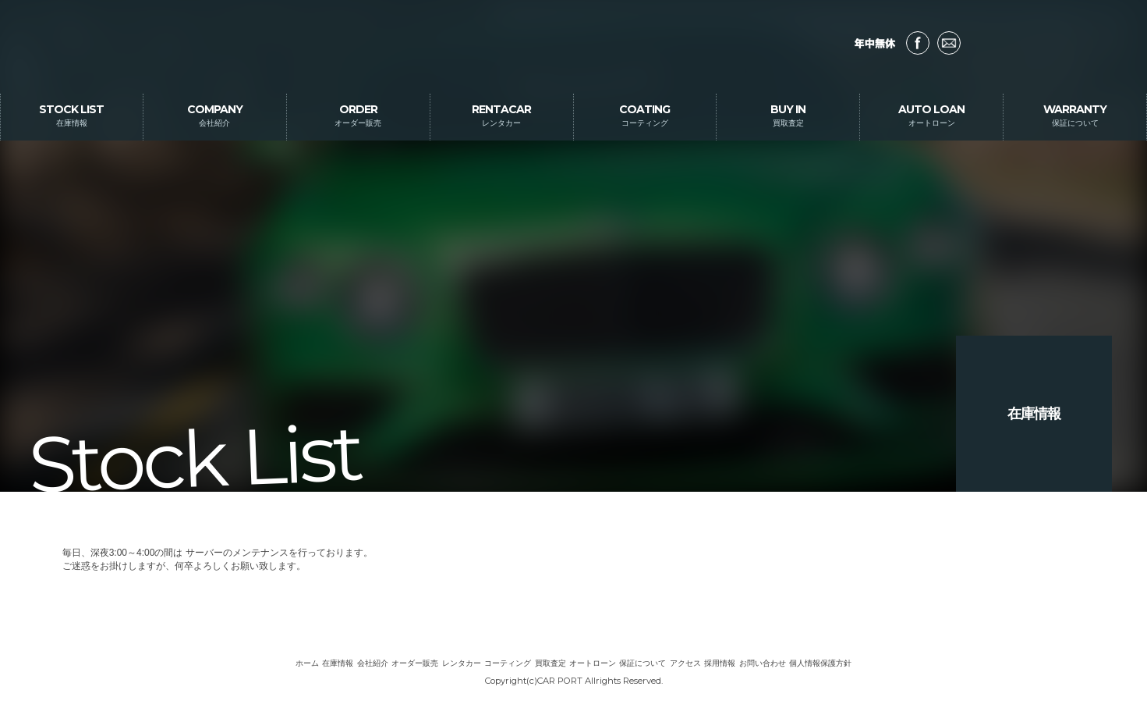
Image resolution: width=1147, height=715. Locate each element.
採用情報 (719, 663)
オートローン (592, 663)
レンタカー (461, 663)
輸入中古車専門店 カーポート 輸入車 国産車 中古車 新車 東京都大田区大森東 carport (573, 47)
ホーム (307, 663)
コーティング (507, 663)
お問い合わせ (949, 43)
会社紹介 (372, 663)
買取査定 (550, 663)
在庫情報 (337, 663)
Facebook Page (917, 43)
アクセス (685, 663)
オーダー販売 (414, 663)
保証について (642, 663)
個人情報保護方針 (820, 663)
